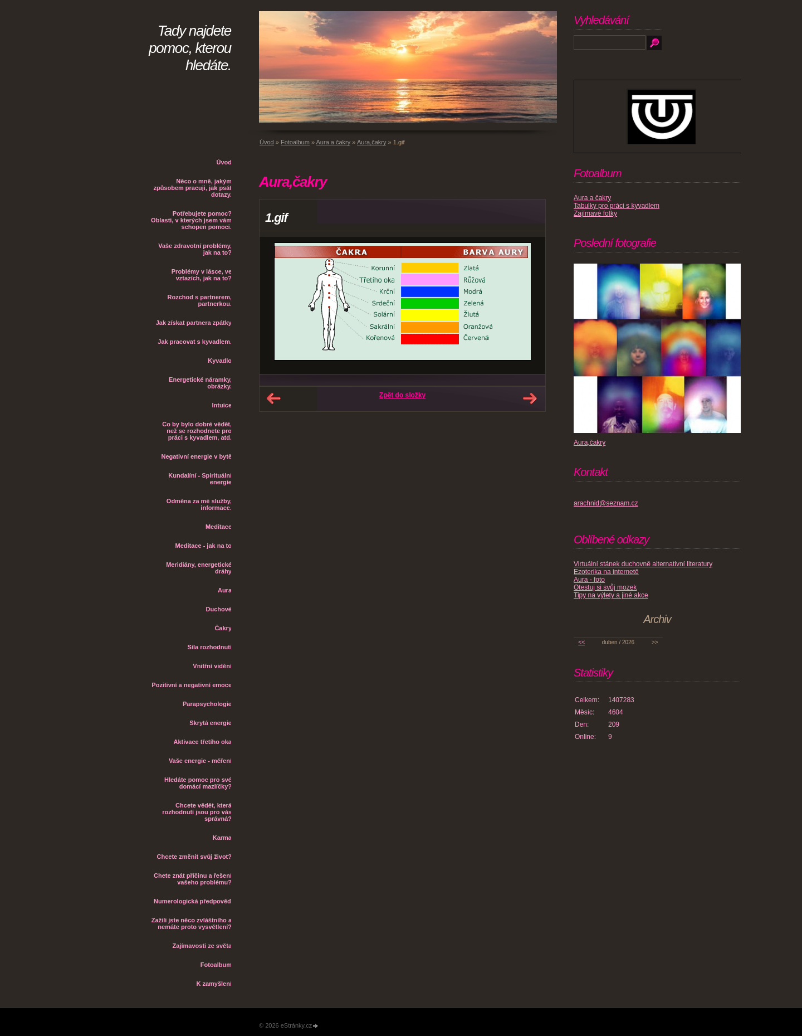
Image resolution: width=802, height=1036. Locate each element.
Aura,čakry (372, 142)
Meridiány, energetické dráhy (199, 568)
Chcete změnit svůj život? (194, 856)
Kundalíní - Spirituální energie (200, 478)
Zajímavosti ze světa (202, 945)
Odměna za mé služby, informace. (199, 504)
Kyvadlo (220, 360)
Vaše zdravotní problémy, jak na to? (195, 249)
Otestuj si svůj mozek (605, 587)
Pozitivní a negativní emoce (191, 685)
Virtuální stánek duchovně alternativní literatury (643, 564)
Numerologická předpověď (193, 901)
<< (581, 642)
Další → (529, 398)
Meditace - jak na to (203, 545)
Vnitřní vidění (212, 666)
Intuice (222, 405)
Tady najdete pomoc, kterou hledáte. (190, 48)
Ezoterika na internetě (606, 572)
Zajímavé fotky (595, 213)
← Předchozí (273, 398)
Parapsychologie (207, 704)
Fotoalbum (216, 964)
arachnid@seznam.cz (606, 503)
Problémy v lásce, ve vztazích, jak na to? (202, 274)
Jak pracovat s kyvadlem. (195, 341)
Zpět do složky (402, 395)
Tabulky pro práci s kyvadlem (616, 206)
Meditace (219, 526)
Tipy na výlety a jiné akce (611, 595)
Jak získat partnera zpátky (194, 322)
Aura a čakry (333, 142)
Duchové (219, 609)
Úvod (224, 162)
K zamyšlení (214, 983)
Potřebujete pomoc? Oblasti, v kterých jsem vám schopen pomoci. (191, 220)
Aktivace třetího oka (202, 741)
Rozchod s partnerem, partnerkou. (199, 300)
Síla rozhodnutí (210, 647)
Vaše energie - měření (200, 760)
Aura (225, 590)
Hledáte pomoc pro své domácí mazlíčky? (198, 783)
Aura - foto (589, 579)
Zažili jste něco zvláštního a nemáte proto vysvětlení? (191, 923)
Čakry (223, 628)
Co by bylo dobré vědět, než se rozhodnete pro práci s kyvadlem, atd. (197, 431)
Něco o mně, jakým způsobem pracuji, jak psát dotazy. (192, 188)
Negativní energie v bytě (196, 456)
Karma (222, 837)
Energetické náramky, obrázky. (200, 383)
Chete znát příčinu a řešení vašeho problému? (193, 879)
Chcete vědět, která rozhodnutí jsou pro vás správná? (197, 812)
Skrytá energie (210, 722)
